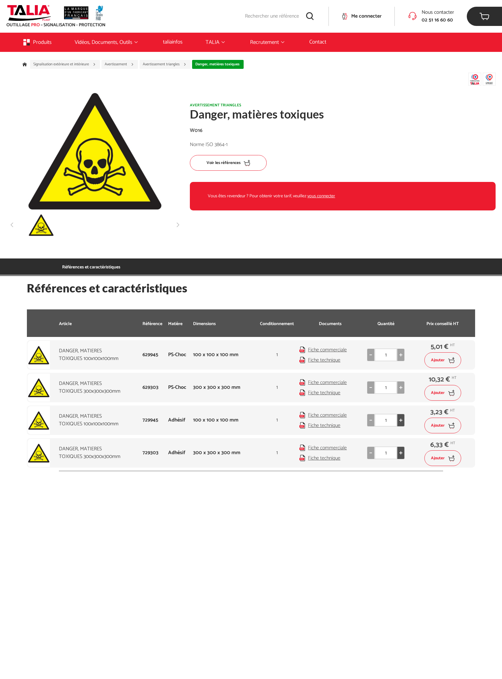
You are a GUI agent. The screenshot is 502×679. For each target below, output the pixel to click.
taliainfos (172, 41)
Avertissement (119, 64)
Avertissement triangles (164, 64)
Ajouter (442, 360)
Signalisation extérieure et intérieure (64, 64)
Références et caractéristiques (91, 267)
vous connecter (321, 196)
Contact (317, 41)
